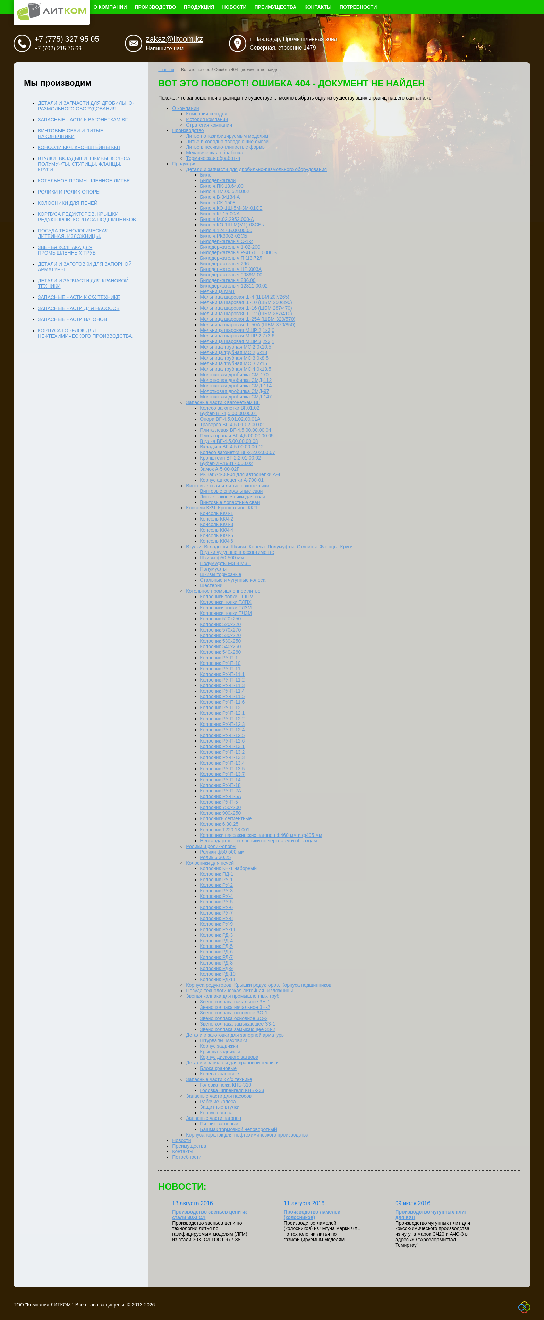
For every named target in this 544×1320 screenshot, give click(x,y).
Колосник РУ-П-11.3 (222, 685)
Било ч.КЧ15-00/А (220, 213)
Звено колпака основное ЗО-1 (233, 1012)
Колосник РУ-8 (216, 918)
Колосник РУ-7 (216, 913)
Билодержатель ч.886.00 (227, 280)
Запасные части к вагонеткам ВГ (223, 402)
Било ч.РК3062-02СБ (223, 236)
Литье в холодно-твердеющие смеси (227, 141)
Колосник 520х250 (220, 619)
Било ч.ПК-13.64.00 (222, 186)
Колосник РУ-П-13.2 (222, 752)
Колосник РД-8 (216, 963)
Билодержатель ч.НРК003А (231, 269)
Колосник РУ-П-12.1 (222, 713)
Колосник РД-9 (216, 968)
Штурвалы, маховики (223, 1040)
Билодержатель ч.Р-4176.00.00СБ (238, 252)
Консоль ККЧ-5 (216, 535)
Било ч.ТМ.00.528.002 (224, 191)
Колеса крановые (219, 1074)
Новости (234, 7)
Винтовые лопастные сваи (230, 502)
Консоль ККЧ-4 (216, 530)
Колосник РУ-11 (217, 929)
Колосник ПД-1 (216, 874)
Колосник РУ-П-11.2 (222, 680)
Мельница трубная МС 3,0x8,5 (234, 358)
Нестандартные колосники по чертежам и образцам (258, 840)
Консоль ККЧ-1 (216, 513)
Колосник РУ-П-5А (220, 796)
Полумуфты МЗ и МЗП (225, 563)
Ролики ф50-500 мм (222, 852)
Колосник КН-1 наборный (228, 868)
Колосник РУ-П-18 (220, 785)
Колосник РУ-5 (216, 902)
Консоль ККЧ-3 (216, 524)
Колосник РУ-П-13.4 (222, 763)
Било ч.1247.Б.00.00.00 (226, 230)
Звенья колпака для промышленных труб (232, 996)
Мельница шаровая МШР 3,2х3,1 (237, 341)
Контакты (317, 7)
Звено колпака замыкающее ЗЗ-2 (237, 1029)
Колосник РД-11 (217, 979)
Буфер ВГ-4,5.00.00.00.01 (228, 413)
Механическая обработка (214, 152)
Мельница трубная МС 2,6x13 (233, 352)
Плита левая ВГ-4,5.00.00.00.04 (235, 430)
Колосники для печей (210, 863)
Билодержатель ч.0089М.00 (231, 274)
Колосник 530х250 (220, 641)
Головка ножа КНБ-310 (225, 1085)
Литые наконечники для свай (232, 496)
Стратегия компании (209, 125)
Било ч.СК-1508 (217, 202)
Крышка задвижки (220, 1051)
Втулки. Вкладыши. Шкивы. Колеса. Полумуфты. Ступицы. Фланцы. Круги (269, 546)
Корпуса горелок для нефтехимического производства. (248, 1135)
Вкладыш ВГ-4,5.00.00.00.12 (232, 446)
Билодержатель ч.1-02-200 (230, 247)
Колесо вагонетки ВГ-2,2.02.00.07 (237, 452)
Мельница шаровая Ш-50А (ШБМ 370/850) (247, 324)
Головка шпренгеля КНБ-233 (232, 1090)
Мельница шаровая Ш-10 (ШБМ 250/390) (246, 302)
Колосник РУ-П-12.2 (222, 718)
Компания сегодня (206, 114)
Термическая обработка (213, 158)
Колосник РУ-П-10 (220, 663)
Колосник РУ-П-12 (220, 707)
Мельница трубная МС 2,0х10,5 (235, 347)
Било (205, 175)
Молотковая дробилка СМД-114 (236, 385)
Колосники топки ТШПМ (227, 596)
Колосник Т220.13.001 (224, 829)
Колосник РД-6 (216, 951)
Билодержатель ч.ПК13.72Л (231, 258)
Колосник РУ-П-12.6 (222, 741)
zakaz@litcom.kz (174, 39)
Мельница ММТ (217, 291)
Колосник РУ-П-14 (220, 779)
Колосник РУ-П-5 (219, 802)
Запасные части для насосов (219, 1096)
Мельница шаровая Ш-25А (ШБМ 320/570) (247, 319)
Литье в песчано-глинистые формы (225, 147)
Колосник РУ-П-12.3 (222, 724)
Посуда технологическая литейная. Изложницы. (240, 990)
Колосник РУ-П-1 (219, 657)
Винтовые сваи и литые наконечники (227, 485)
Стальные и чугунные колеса (232, 580)
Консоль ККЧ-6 (216, 541)
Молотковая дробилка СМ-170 (234, 374)
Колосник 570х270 (220, 630)
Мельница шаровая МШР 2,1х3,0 (237, 330)
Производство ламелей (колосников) (312, 1214)
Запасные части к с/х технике (219, 1079)
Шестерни (211, 585)
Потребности (358, 7)
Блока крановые (218, 1068)
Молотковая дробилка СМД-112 (236, 380)
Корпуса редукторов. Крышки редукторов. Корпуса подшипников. (259, 985)
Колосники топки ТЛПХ (225, 602)
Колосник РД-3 (216, 935)
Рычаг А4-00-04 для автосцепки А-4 (240, 474)
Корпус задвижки (219, 1046)
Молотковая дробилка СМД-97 (234, 391)
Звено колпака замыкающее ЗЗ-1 (237, 1024)
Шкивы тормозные (220, 574)
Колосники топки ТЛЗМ (226, 607)
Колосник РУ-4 (216, 896)
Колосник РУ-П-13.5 (222, 768)
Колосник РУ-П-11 (220, 668)
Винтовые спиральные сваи (231, 491)
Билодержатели (218, 180)
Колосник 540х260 (220, 652)
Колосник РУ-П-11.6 (222, 702)
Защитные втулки (219, 1107)
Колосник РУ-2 (216, 885)
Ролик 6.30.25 (215, 857)
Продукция (199, 7)
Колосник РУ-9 (216, 924)
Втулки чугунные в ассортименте (237, 552)
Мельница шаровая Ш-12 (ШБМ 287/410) (246, 313)
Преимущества (276, 7)
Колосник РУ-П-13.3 (222, 757)
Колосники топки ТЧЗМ (226, 613)
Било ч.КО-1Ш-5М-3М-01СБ (231, 208)
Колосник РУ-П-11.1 (222, 674)
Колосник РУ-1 (216, 879)
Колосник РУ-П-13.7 (222, 774)
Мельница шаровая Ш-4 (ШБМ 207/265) (244, 297)
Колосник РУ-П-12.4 (222, 729)
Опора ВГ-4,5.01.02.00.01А (230, 419)
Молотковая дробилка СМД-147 (236, 397)
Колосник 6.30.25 (219, 824)
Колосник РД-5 (216, 946)
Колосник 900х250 (220, 813)
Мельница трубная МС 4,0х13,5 (235, 369)
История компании (207, 119)
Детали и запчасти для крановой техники (232, 1062)
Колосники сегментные (226, 818)
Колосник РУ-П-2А (220, 791)
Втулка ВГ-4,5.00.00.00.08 (229, 441)
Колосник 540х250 (220, 646)
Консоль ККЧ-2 (216, 519)
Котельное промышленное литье (223, 591)
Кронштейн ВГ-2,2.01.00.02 (230, 458)
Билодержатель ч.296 (224, 263)
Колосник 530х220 (220, 635)
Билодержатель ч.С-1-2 (226, 241)
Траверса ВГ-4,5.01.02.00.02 (232, 424)
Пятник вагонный (219, 1123)
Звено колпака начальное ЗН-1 (235, 1001)
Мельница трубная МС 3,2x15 (233, 363)
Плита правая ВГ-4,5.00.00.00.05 (237, 435)
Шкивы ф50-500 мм (222, 557)
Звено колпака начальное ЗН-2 (235, 1007)
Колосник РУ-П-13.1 (222, 746)
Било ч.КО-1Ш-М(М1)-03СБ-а (232, 225)
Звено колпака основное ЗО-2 (233, 1018)
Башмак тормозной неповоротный (238, 1129)
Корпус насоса (216, 1112)
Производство (155, 7)
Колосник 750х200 (220, 807)
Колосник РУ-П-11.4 (222, 691)
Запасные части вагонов (213, 1118)
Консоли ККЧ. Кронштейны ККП (221, 508)
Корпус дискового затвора (229, 1057)
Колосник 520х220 (220, 624)
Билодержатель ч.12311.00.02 (233, 286)
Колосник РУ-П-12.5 (222, 735)
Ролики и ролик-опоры (211, 846)
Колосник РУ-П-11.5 (222, 696)
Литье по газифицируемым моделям (227, 136)
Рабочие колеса (218, 1101)
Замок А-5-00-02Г (219, 469)
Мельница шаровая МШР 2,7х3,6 (237, 335)
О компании (110, 7)
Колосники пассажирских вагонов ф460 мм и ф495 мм (261, 835)
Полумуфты (213, 569)
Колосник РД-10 (217, 974)
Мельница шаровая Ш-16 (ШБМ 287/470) (246, 308)
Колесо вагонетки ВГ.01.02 (230, 408)
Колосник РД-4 (216, 940)
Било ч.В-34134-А (220, 197)
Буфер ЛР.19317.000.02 (226, 463)
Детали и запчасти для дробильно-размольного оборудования (256, 169)
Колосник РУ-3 (216, 890)
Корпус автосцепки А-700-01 (232, 480)
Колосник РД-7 (216, 957)
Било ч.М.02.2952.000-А (227, 219)
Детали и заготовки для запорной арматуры (235, 1035)
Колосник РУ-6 (216, 907)
